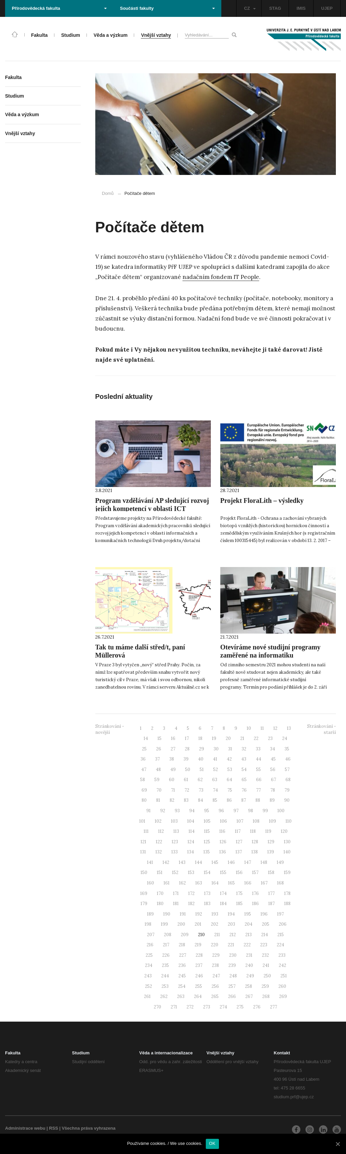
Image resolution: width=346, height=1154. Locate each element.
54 (244, 769)
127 (239, 842)
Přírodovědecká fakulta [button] (59, 8)
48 (158, 769)
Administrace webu (25, 1128)
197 (280, 914)
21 (242, 738)
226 (166, 955)
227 (182, 955)
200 (181, 924)
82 (172, 800)
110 (289, 821)
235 (165, 965)
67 (273, 780)
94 (192, 811)
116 (222, 831)
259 (265, 986)
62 (200, 780)
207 (150, 935)
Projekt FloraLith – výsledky (262, 500)
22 (256, 738)
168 (280, 883)
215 (280, 935)
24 (284, 738)
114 (192, 831)
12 (275, 728)
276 (257, 1007)
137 (239, 852)
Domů (108, 193)
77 (258, 790)
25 (144, 749)
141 (150, 862)
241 (266, 965)
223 (263, 945)
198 (148, 924)
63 (214, 780)
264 (198, 996)
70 (159, 790)
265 (215, 996)
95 (206, 811)
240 (249, 965)
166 (247, 883)
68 (288, 780)
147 (247, 862)
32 (244, 749)
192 (198, 914)
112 (161, 831)
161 (167, 883)
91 (148, 811)
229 (216, 955)
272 (190, 1007)
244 (165, 976)
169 (143, 893)
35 (287, 749)
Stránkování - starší (321, 729)
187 (271, 903)
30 (216, 749)
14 (146, 738)
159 (287, 872)
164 (215, 883)
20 (228, 738)
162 (182, 883)
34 (272, 749)
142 (166, 862)
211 (217, 935)
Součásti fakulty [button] (167, 8)
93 (177, 811)
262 (164, 996)
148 (264, 862)
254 (182, 986)
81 (158, 800)
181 (176, 903)
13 (289, 728)
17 (187, 738)
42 (229, 759)
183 (207, 903)
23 (270, 738)
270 (157, 1007)
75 (229, 790)
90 (287, 800)
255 (198, 986)
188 (287, 903)
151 (160, 872)
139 (270, 852)
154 (207, 872)
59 (156, 780)
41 (215, 759)
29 (201, 749)
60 (171, 780)
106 (223, 821)
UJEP (327, 8)
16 (173, 738)
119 (268, 831)
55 (258, 769)
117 (238, 831)
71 (173, 790)
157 (255, 872)
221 (231, 945)
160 (150, 883)
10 (249, 728)
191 (183, 914)
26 (158, 749)
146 (231, 862)
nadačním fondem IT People (220, 277)
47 (143, 769)
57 (287, 769)
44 (258, 759)
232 (265, 955)
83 (186, 800)
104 (190, 821)
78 (272, 790)
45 (273, 759)
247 (216, 976)
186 (255, 903)
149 (280, 862)
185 (239, 903)
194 (231, 914)
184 (223, 903)
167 (264, 883)
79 (287, 790)
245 (182, 976)
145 (215, 862)
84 (200, 800)
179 (144, 903)
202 (214, 924)
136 (222, 852)
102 (158, 821)
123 (175, 842)
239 (232, 965)
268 (266, 996)
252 (148, 986)
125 (207, 842)
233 (282, 955)
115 (207, 831)
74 (215, 790)
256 (215, 986)
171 (176, 893)
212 (232, 935)
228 (199, 955)
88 (257, 800)
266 (232, 996)
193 (215, 914)
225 (149, 955)
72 (186, 790)
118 (253, 831)
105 (207, 821)
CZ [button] (249, 8)
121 (143, 842)
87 (243, 800)
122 (159, 842)
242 (282, 965)
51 (202, 769)
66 (259, 780)
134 (190, 852)
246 (199, 976)
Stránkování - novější (109, 729)
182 (191, 903)
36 (143, 759)
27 (173, 749)
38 (171, 759)
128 (255, 842)
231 (249, 955)
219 (198, 945)
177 (271, 893)
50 (187, 769)
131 (143, 852)
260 (282, 986)
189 (150, 914)
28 (187, 749)
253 (165, 986)
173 (207, 893)
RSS (53, 1128)
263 (180, 996)
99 (265, 811)
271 (174, 1007)
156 (239, 872)
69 (144, 790)
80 (144, 800)
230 (233, 955)
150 (144, 872)
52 (215, 769)
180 (160, 903)
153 (191, 872)
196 (264, 914)
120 (284, 831)
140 (287, 852)
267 (249, 996)
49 (173, 769)
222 (247, 945)
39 (186, 759)
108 (256, 821)
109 (272, 821)
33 (258, 749)
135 (206, 852)
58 (142, 780)
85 (215, 800)
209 (185, 935)
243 (148, 976)
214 (264, 935)
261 (147, 996)
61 (186, 780)
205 (265, 924)
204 (248, 924)
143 (182, 862)
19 (214, 738)
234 (148, 965)
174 (223, 893)
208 (167, 935)
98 (250, 811)
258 (248, 986)
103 (174, 821)
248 (233, 976)
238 (215, 965)
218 (182, 945)
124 (191, 842)
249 (250, 976)
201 (198, 924)
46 (288, 759)
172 (191, 893)
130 (287, 842)
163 (198, 883)
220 (214, 945)
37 (157, 759)
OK (212, 1143)
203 (231, 924)
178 (287, 893)
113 (176, 831)
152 (175, 872)
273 (206, 1007)
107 (240, 821)
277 (273, 1007)
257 (232, 986)
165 (231, 883)
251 (283, 976)
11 (262, 728)
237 (198, 965)
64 (229, 780)
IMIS (301, 8)
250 (267, 976)
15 (159, 738)
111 (146, 831)
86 (229, 800)
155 (223, 872)
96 (221, 811)
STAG (275, 8)
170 (160, 893)
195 (247, 914)
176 (255, 893)
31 (230, 749)
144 (198, 862)
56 (272, 769)
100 (281, 811)
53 (229, 769)
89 (272, 800)
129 (271, 842)
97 (236, 811)
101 (142, 821)
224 (280, 945)
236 (182, 965)
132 (158, 852)
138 (254, 852)
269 (283, 996)
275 (240, 1007)
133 (174, 852)
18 (200, 738)
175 (239, 893)
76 (244, 790)
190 (166, 914)
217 (166, 945)
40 (200, 759)
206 (283, 924)
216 (150, 945)
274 (223, 1007)
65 (244, 780)
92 (162, 811)
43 (243, 759)
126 (223, 842)
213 (248, 935)
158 (271, 872)
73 (201, 790)
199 (164, 924)
